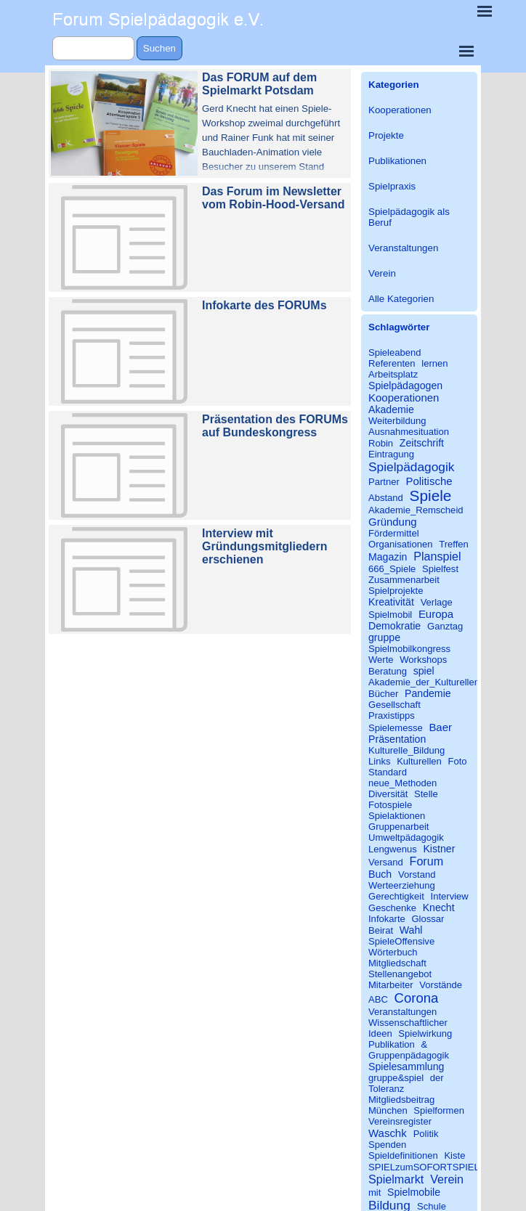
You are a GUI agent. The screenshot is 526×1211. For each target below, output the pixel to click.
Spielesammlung (406, 1066)
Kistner (439, 849)
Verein (382, 273)
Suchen (159, 48)
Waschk (387, 1133)
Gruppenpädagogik (408, 1055)
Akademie (391, 409)
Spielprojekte (395, 590)
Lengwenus (392, 849)
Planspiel (437, 556)
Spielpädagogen (405, 385)
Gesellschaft (394, 704)
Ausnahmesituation (408, 431)
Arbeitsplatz (393, 374)
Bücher (383, 693)
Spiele (431, 495)
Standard (387, 772)
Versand (385, 862)
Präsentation (397, 739)
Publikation (391, 1044)
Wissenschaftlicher (408, 1022)
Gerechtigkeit (396, 896)
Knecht (439, 907)
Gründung (392, 521)
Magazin (387, 557)
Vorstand (417, 874)
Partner (384, 481)
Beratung (387, 671)
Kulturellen (419, 761)
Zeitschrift (422, 443)
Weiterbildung (397, 420)
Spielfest (440, 568)
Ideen (380, 1033)
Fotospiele (390, 804)
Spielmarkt (396, 1179)
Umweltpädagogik (406, 837)
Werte (381, 659)
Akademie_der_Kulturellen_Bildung (442, 682)
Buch (380, 874)
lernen (434, 363)
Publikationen (397, 160)
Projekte (386, 135)
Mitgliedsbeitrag (401, 1099)
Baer (440, 727)
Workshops (423, 659)
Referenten (392, 363)
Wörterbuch (392, 952)
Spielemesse (395, 727)
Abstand (385, 497)
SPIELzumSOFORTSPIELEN (430, 1167)
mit (374, 1192)
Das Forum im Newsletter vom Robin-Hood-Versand (273, 198)
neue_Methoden (402, 783)
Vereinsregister (400, 1121)
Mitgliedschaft (397, 963)
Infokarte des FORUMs (264, 305)
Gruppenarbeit (398, 826)
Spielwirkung (425, 1033)
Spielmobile (413, 1192)
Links (379, 761)
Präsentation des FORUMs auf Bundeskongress (275, 426)
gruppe (384, 637)
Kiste (454, 1155)
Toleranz (386, 1088)
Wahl (411, 930)
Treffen (454, 544)
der (437, 1077)
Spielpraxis (392, 186)
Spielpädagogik (411, 467)
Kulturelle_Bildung (406, 750)
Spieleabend (394, 352)
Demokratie (394, 626)
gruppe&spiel (396, 1077)
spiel (423, 671)
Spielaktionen (396, 815)
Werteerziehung (401, 885)
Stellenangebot (400, 974)
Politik (426, 1133)
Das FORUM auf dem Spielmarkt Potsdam (259, 84)
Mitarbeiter (390, 984)
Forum (427, 861)
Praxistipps (391, 715)
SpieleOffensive (401, 941)
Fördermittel (393, 533)
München (388, 1110)
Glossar (427, 918)
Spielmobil (390, 614)
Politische (428, 481)
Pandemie (428, 693)
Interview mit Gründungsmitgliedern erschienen (264, 546)
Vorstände (440, 984)
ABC (378, 999)
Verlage (437, 602)
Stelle (426, 793)
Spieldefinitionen (403, 1155)
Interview (450, 896)
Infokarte (386, 918)
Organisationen (400, 544)
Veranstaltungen (403, 247)
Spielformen (438, 1110)
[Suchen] (93, 48)
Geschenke (392, 907)
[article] (200, 123)
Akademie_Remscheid (416, 510)
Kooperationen (400, 110)
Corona (416, 998)
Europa (435, 614)
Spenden (387, 1144)
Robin (380, 443)
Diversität (388, 793)
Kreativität (391, 602)
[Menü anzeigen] (466, 51)
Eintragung (391, 454)
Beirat (380, 930)
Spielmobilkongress (409, 648)
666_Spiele (392, 568)
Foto (457, 761)
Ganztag (445, 626)
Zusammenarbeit (404, 579)
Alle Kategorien (401, 298)
